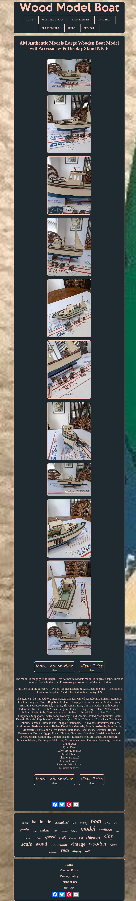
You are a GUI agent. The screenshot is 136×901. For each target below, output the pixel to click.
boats (113, 845)
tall (81, 838)
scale (26, 844)
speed (50, 836)
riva (65, 850)
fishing (74, 831)
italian (107, 823)
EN (66, 887)
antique (44, 830)
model (88, 828)
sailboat (105, 830)
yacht (24, 829)
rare (55, 830)
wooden (97, 843)
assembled (62, 822)
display (76, 851)
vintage (78, 844)
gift (115, 823)
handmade (41, 821)
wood (41, 844)
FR (72, 887)
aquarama (59, 844)
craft (62, 837)
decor (25, 822)
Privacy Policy (69, 876)
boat (96, 821)
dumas (72, 838)
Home (69, 864)
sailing (83, 822)
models (28, 838)
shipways (93, 837)
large (34, 831)
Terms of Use (69, 881)
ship (108, 836)
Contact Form (69, 870)
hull (117, 831)
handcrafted (53, 852)
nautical (64, 831)
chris (38, 838)
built (74, 823)
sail (87, 851)
